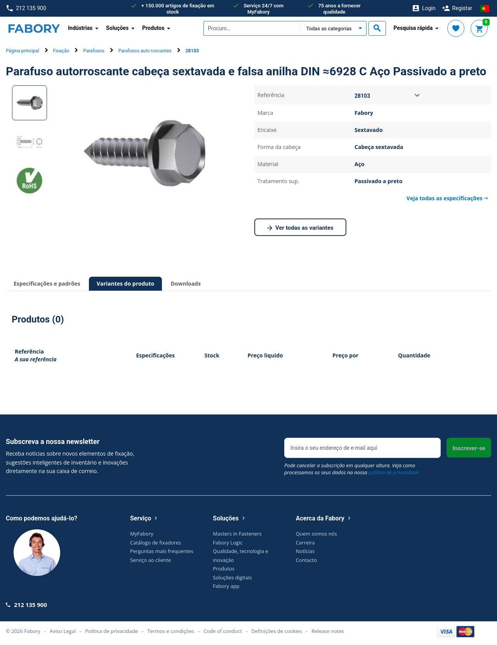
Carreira (305, 542)
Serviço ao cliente (150, 560)
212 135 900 (26, 8)
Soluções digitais (232, 577)
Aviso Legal (63, 631)
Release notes (327, 631)
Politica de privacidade (111, 631)
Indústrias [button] (80, 28)
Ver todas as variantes (300, 228)
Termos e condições (170, 631)
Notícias (305, 551)
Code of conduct (222, 631)
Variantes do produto (126, 283)
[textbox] (252, 28)
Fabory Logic (227, 542)
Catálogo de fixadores (155, 542)
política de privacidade (393, 472)
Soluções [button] (117, 28)
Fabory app (226, 586)
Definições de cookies (276, 631)
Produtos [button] (153, 28)
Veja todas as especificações (447, 198)
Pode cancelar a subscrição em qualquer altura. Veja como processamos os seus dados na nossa (351, 469)
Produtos (224, 568)
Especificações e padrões (47, 283)
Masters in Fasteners (237, 533)
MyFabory (141, 533)
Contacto (306, 560)
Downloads (185, 283)
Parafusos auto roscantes (145, 51)
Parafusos (93, 51)
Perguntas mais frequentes (161, 551)
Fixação (61, 51)
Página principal (22, 51)
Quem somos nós (316, 533)
